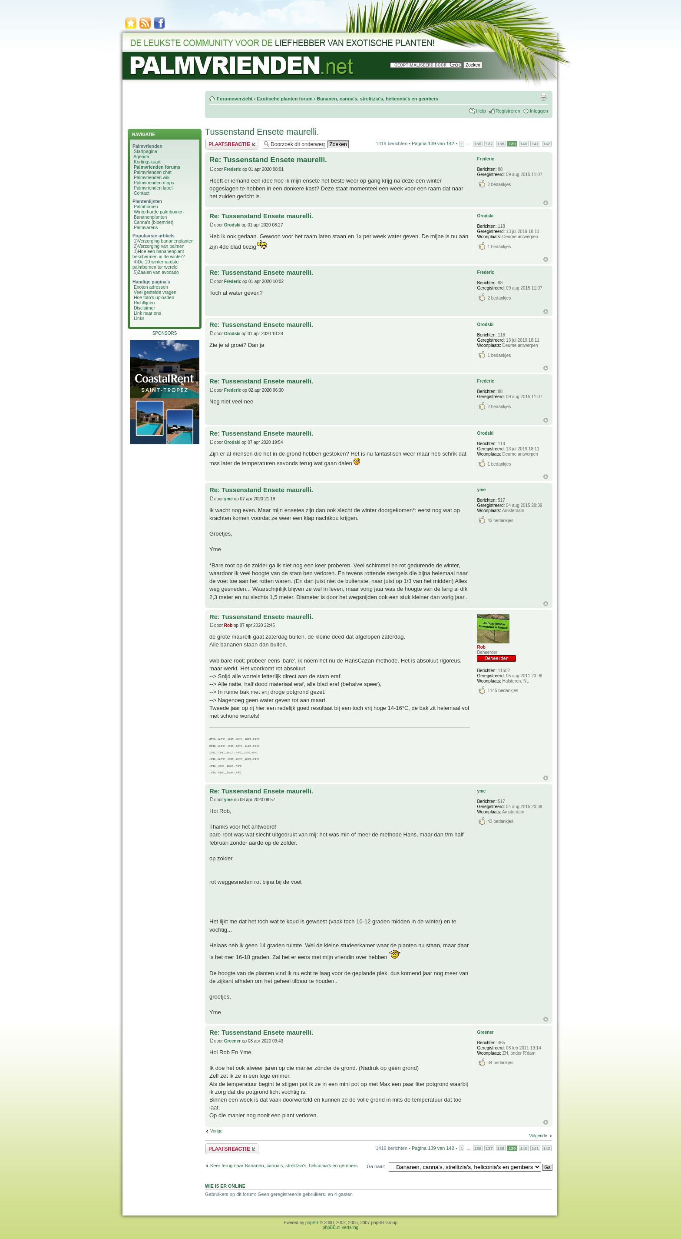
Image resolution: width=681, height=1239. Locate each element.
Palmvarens (146, 227)
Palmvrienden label (153, 187)
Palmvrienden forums (157, 167)
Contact (141, 193)
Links (139, 318)
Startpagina (145, 151)
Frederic (232, 169)
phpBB (311, 1222)
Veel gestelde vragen (155, 292)
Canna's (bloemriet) (153, 222)
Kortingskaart (147, 161)
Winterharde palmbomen (159, 211)
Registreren (508, 110)
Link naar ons (147, 313)
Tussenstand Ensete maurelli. (262, 132)
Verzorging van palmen (161, 246)
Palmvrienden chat (153, 172)
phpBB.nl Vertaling (340, 1227)
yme (228, 498)
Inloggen (539, 110)
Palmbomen (146, 206)
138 (500, 143)
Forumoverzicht (235, 98)
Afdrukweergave (543, 97)
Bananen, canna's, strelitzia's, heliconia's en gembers (377, 98)
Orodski (232, 225)
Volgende (538, 1135)
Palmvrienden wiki (152, 177)
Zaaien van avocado (158, 272)
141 (535, 143)
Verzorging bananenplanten (165, 240)
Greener (232, 1041)
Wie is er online (225, 1186)
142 (546, 143)
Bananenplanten (150, 217)
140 (523, 143)
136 (477, 143)
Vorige (216, 1131)
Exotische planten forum (284, 98)
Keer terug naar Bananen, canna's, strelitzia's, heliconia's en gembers (284, 1165)
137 (489, 143)
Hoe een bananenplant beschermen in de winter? (158, 254)
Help (481, 110)
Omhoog (545, 202)
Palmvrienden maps (154, 182)
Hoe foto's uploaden (154, 297)
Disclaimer (144, 307)
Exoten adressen (151, 287)
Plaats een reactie (231, 144)
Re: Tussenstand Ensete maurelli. (268, 160)
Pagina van (433, 143)
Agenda (141, 156)
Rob (228, 625)
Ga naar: (376, 1166)
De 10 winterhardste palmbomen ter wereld (155, 264)
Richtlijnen (144, 302)
